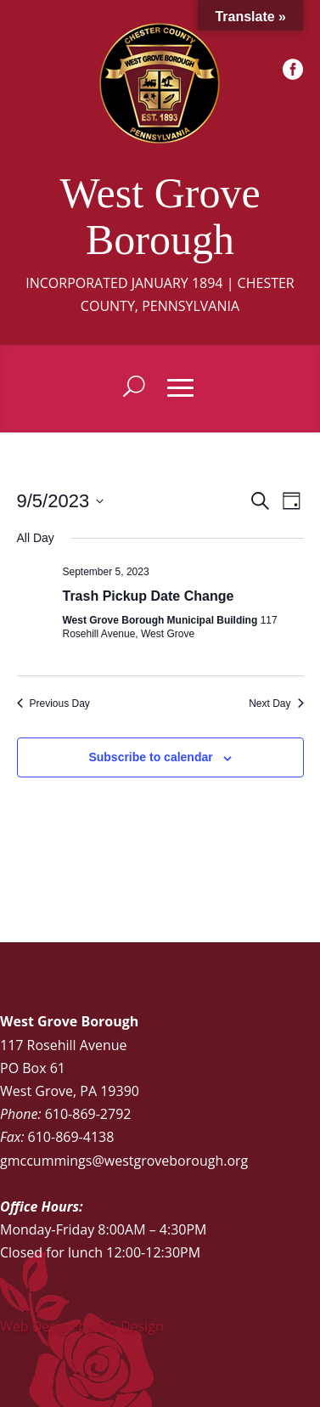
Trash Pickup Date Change (148, 596)
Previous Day (53, 703)
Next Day (276, 703)
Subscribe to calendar (150, 757)
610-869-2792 (88, 1114)
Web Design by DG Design (82, 1326)
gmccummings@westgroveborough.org (124, 1160)
